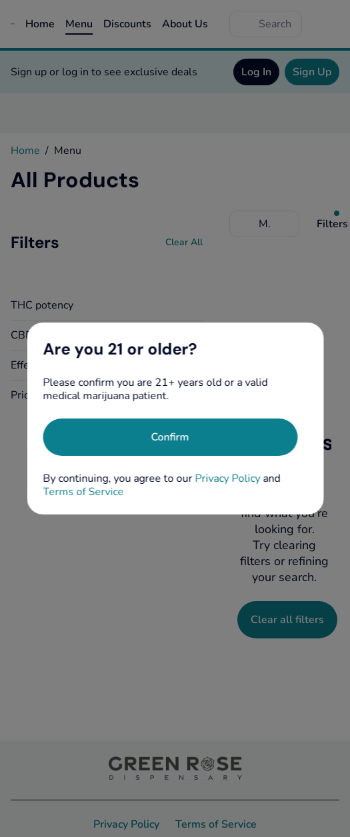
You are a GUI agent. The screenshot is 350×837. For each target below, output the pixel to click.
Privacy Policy (227, 478)
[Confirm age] (170, 437)
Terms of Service (83, 491)
